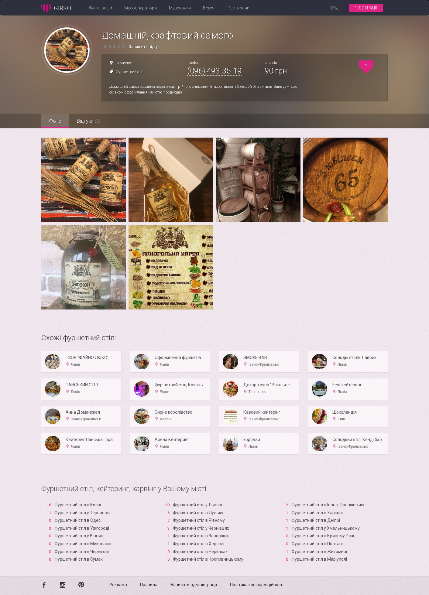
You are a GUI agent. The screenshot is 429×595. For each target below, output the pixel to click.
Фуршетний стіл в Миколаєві (82, 543)
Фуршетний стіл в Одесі (77, 520)
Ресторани (238, 7)
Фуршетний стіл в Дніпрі (315, 520)
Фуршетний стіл (130, 72)
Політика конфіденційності (256, 584)
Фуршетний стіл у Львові (197, 504)
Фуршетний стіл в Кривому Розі (322, 535)
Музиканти (180, 7)
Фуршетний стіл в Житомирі (319, 551)
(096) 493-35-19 (214, 70)
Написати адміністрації (193, 584)
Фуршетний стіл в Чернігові (81, 551)
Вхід (333, 7)
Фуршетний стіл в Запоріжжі (201, 535)
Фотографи (100, 7)
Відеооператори (140, 7)
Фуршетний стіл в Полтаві (317, 543)
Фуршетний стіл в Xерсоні (198, 543)
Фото (55, 121)
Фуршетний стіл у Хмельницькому (325, 528)
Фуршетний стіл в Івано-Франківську (327, 504)
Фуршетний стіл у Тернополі (82, 512)
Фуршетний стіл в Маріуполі (319, 559)
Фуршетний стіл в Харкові (317, 512)
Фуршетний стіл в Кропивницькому (208, 559)
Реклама (118, 584)
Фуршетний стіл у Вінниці (79, 535)
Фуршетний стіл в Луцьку (198, 512)
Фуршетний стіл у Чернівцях (201, 528)
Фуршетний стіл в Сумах (78, 559)
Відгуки (88, 121)
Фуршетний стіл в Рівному (199, 520)
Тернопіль (124, 63)
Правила (148, 584)
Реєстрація (366, 7)
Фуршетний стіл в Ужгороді (81, 528)
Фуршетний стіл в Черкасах (200, 551)
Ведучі (209, 7)
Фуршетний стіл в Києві (77, 504)
